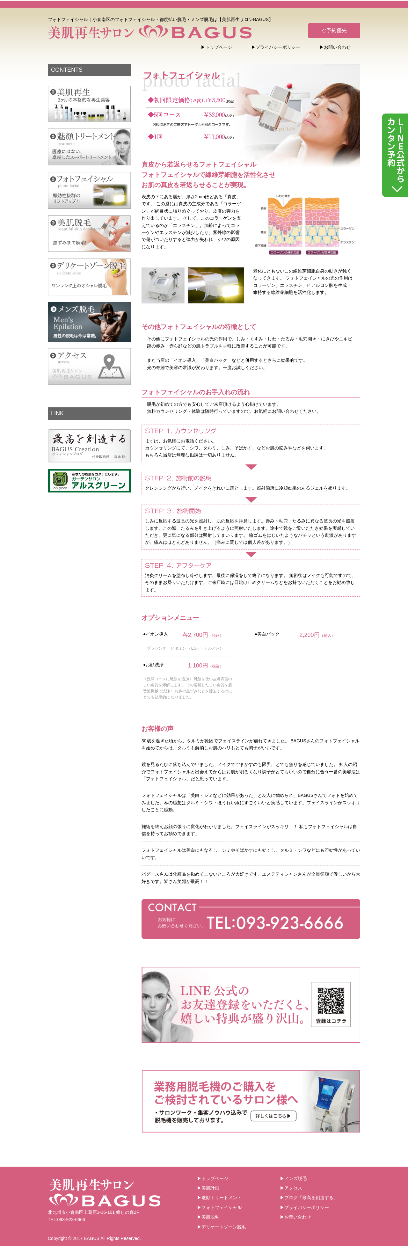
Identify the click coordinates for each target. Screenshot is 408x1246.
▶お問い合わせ (335, 47)
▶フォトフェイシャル (219, 1207)
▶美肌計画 (208, 1188)
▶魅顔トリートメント (219, 1197)
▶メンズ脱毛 (293, 1178)
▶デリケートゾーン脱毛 (221, 1226)
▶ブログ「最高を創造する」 (309, 1197)
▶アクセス (291, 1188)
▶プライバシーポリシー (275, 47)
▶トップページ (216, 47)
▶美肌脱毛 (208, 1217)
